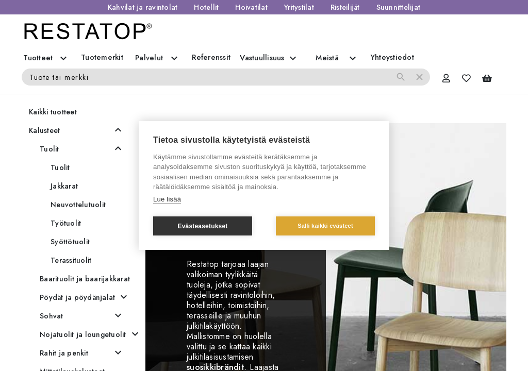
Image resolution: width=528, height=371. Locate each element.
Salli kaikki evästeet (325, 226)
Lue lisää (167, 199)
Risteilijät (345, 7)
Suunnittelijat (398, 7)
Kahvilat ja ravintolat (143, 7)
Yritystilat (299, 7)
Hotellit (206, 7)
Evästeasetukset (202, 226)
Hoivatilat (251, 7)
